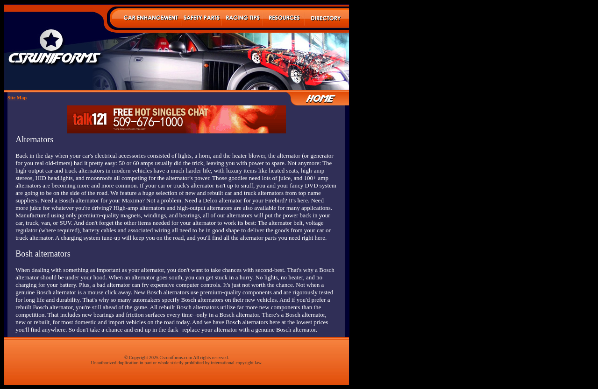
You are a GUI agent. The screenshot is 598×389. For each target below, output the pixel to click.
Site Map (17, 97)
